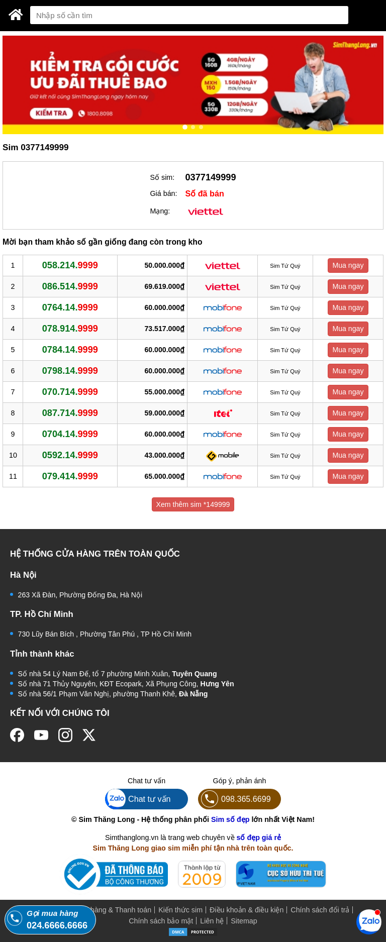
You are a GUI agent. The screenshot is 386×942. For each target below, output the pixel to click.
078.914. (70, 329)
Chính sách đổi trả (320, 910)
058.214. (70, 265)
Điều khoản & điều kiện (246, 910)
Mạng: (160, 211)
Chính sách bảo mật (161, 921)
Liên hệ (212, 921)
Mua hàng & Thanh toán (112, 910)
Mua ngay (347, 265)
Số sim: (162, 177)
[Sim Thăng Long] (16, 14)
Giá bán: (163, 193)
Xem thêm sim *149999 (193, 504)
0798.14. (70, 371)
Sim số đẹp (230, 819)
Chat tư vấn (138, 799)
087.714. (70, 413)
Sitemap (244, 921)
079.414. (70, 476)
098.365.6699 (234, 799)
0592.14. (70, 455)
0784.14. (70, 350)
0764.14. (70, 307)
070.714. (70, 392)
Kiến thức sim (180, 910)
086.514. (70, 286)
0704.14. (70, 434)
